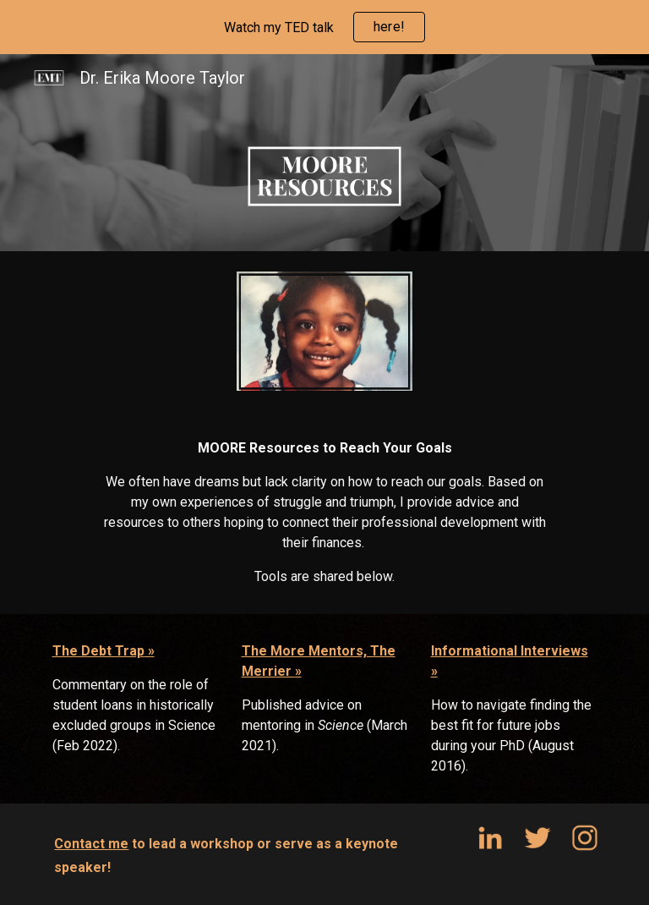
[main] (324, 512)
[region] (324, 27)
